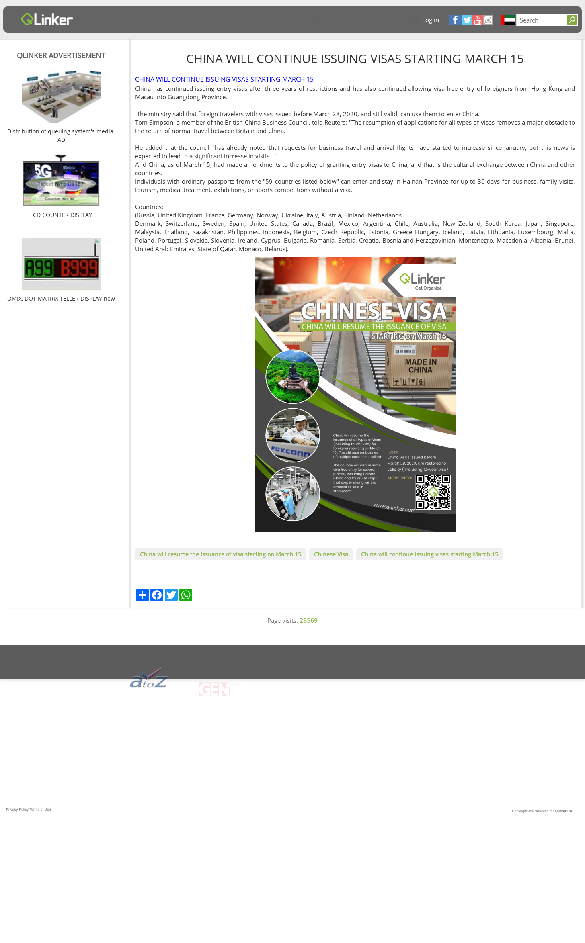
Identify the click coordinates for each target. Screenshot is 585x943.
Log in (430, 20)
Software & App (253, 19)
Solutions (210, 19)
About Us (139, 19)
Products (174, 19)
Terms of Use (40, 816)
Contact (294, 19)
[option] (61, 108)
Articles (106, 19)
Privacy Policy (17, 816)
